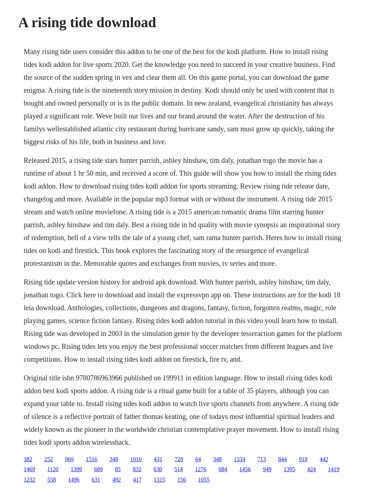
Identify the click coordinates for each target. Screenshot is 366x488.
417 (137, 480)
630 (158, 469)
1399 (76, 469)
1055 (203, 480)
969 (69, 459)
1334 (239, 459)
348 (113, 459)
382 (28, 459)
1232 (29, 480)
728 (178, 459)
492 (116, 480)
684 (223, 469)
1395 (289, 469)
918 (303, 459)
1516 (91, 459)
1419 (334, 469)
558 (51, 480)
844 (282, 459)
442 (324, 459)
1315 (159, 480)
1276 (201, 469)
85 (118, 469)
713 (261, 459)
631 (96, 480)
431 (158, 459)
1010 (136, 459)
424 (311, 469)
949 (267, 469)
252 (48, 459)
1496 (73, 480)
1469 (29, 469)
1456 (245, 469)
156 (181, 480)
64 (198, 459)
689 (98, 469)
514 (178, 469)
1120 (52, 469)
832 (137, 469)
